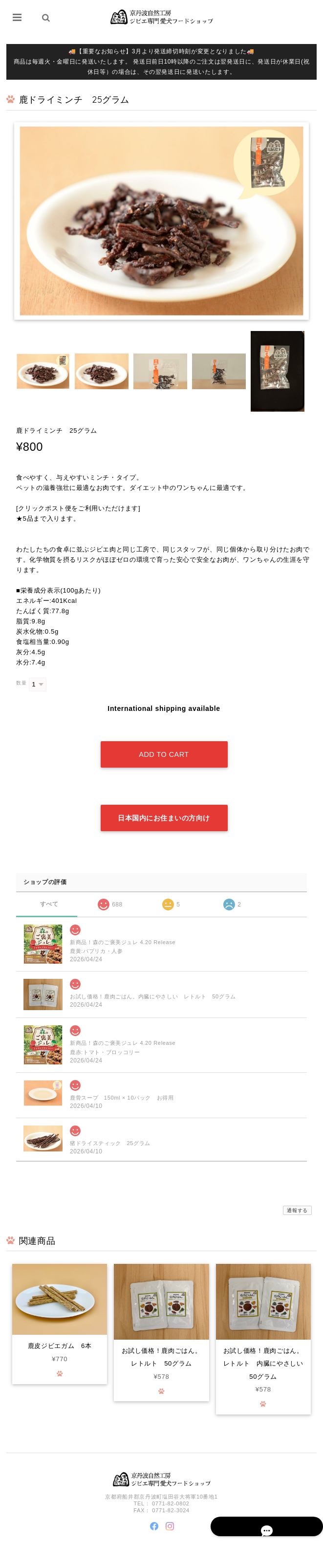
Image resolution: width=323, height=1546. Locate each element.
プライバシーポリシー (212, 1537)
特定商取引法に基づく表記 (274, 1537)
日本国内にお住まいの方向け (164, 793)
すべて (49, 879)
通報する (297, 1186)
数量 (21, 682)
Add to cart (164, 742)
